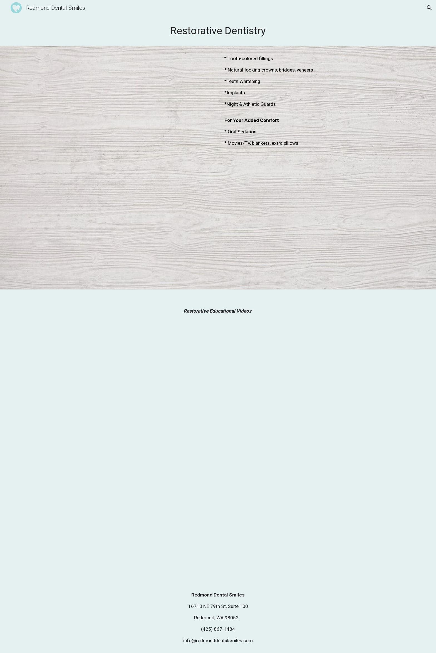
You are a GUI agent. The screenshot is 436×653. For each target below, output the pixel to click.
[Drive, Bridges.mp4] (300, 388)
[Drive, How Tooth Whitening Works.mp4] (300, 518)
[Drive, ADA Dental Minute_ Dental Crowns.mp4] (136, 225)
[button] (429, 7)
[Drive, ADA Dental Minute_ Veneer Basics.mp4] (136, 518)
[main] (218, 30)
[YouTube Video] (136, 106)
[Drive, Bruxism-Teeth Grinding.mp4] (136, 388)
